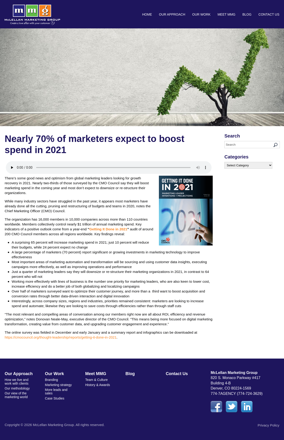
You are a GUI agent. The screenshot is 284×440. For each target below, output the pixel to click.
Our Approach (172, 14)
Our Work (201, 14)
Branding (51, 380)
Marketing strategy (58, 385)
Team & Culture (96, 380)
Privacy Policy (268, 425)
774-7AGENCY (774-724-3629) (237, 394)
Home (147, 14)
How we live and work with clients (16, 381)
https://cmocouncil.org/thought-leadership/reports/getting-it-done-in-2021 (60, 337)
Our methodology (17, 388)
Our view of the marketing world (16, 395)
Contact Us (268, 14)
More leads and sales (56, 391)
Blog (246, 14)
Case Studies (54, 398)
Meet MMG (227, 14)
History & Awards (97, 385)
